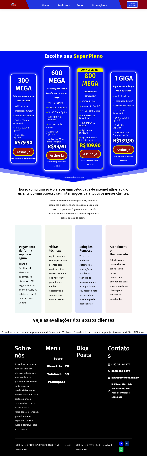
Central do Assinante (132, 4)
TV (67, 366)
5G (67, 374)
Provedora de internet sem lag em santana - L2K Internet (31, 332)
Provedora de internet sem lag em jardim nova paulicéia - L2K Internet (110, 332)
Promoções (98, 5)
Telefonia (54, 374)
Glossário (54, 366)
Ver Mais (66, 332)
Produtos (63, 5)
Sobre (80, 5)
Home (45, 5)
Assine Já (23, 152)
